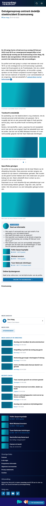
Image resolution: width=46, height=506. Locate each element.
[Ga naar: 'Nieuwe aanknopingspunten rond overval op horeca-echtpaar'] (23, 397)
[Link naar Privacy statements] (23, 469)
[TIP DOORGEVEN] (36, 503)
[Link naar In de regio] (23, 460)
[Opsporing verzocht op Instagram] (8, 493)
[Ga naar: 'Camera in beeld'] (23, 446)
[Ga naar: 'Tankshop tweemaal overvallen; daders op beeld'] (23, 388)
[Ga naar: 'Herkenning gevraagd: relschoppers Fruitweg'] (23, 359)
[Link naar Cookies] (23, 472)
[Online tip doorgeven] (23, 279)
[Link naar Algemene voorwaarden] (23, 466)
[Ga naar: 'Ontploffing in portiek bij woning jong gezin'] (23, 351)
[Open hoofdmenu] (42, 3)
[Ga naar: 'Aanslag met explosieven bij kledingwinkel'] (23, 405)
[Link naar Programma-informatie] (23, 463)
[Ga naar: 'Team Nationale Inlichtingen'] (23, 432)
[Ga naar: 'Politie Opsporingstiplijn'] (23, 251)
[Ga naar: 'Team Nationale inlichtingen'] (23, 264)
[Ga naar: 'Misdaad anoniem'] (23, 258)
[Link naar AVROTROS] (19, 501)
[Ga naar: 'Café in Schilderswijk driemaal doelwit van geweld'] (23, 366)
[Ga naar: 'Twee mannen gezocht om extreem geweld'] (23, 381)
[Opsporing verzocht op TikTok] (18, 493)
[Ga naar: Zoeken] (37, 3)
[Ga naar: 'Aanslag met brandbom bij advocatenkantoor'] (23, 343)
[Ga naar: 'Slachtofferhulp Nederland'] (23, 439)
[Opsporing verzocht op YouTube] (13, 493)
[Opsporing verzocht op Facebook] (3, 493)
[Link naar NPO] (26, 501)
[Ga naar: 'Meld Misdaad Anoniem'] (23, 425)
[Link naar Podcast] (23, 457)
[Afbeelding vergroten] (43, 84)
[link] (23, 320)
